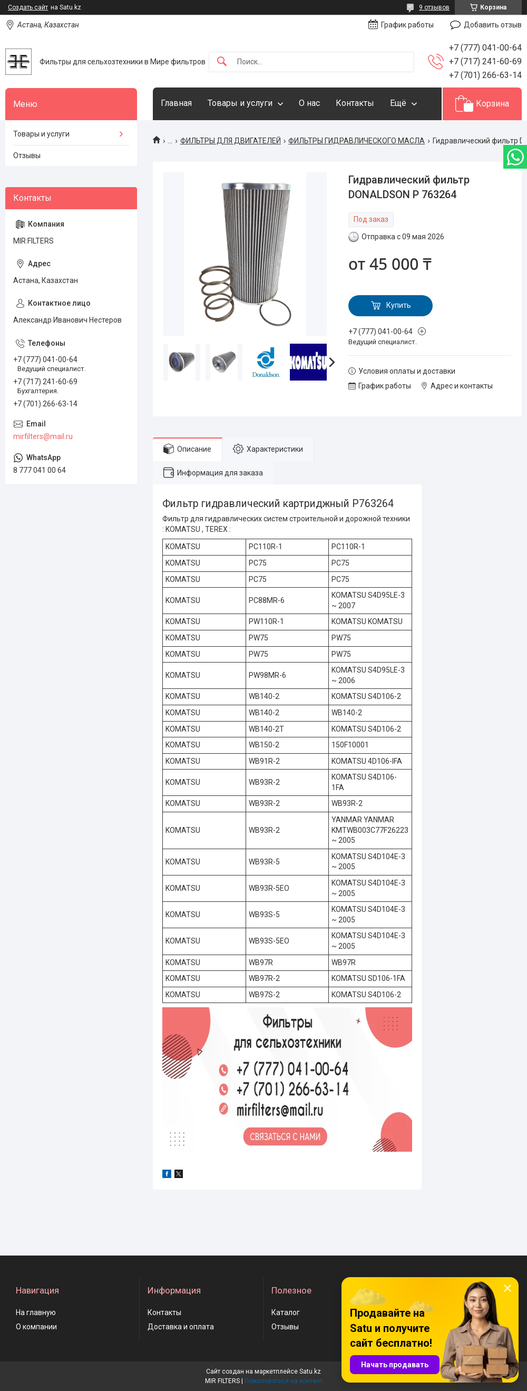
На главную (36, 1312)
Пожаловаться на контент (284, 1381)
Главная (176, 103)
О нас (309, 103)
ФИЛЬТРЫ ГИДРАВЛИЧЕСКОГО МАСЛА (356, 141)
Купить (398, 305)
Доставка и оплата (181, 1326)
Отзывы (27, 155)
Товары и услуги (240, 103)
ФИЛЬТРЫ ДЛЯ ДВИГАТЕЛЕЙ (230, 141)
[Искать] (221, 62)
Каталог (285, 1312)
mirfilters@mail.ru (43, 436)
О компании (36, 1326)
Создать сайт (28, 7)
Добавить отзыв (493, 25)
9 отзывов (434, 7)
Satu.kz (310, 1371)
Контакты (355, 103)
